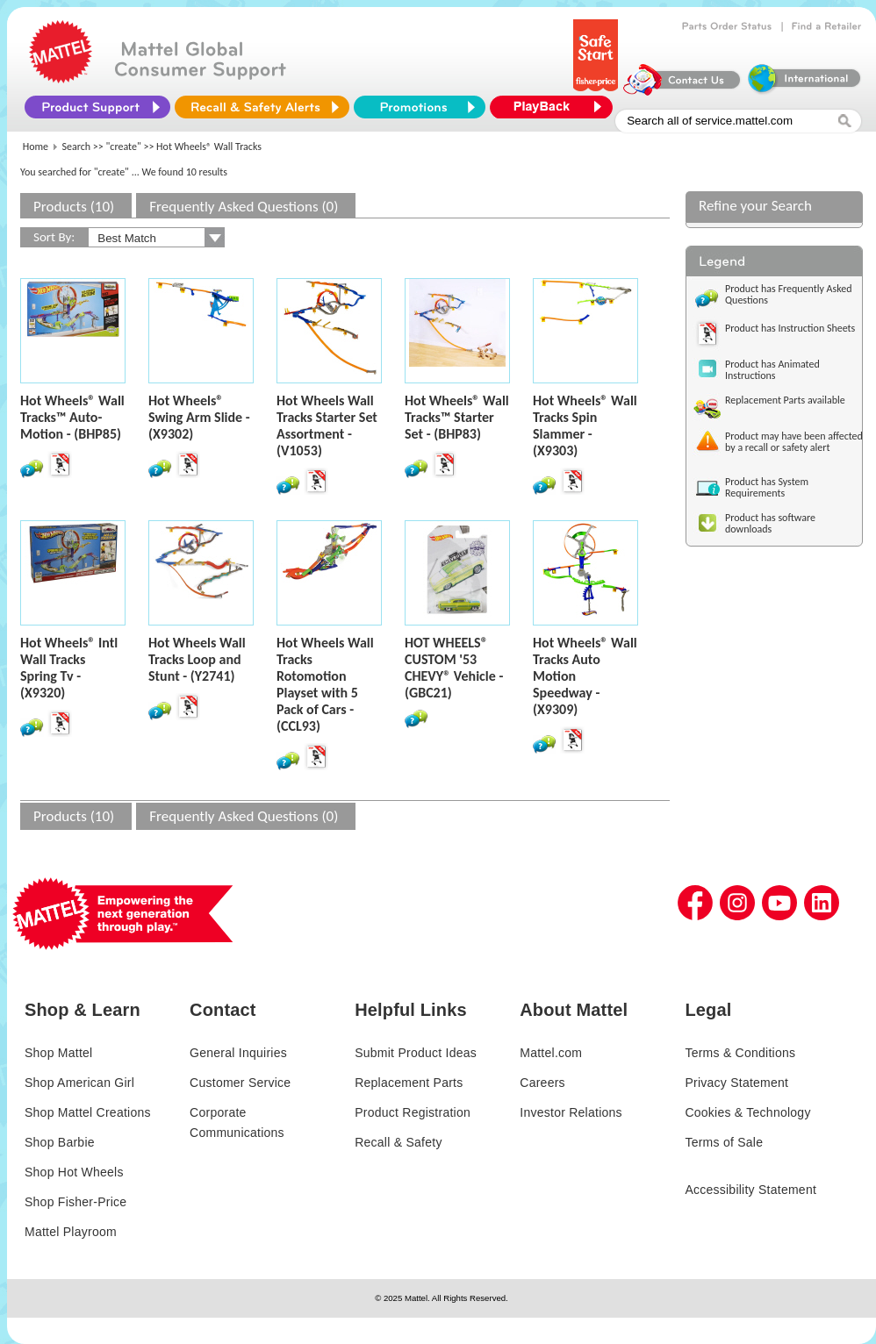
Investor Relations (571, 1112)
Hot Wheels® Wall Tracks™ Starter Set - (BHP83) (457, 417)
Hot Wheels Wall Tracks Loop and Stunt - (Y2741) (197, 659)
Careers (542, 1083)
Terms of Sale (724, 1142)
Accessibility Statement (750, 1190)
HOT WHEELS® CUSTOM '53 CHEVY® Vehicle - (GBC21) (454, 667)
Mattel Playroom (71, 1232)
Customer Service (240, 1083)
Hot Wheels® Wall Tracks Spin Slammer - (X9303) (585, 425)
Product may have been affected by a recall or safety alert (794, 442)
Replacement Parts (409, 1083)
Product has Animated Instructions (772, 370)
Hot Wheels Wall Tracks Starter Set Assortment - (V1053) (326, 425)
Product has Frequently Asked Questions (788, 294)
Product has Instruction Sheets (790, 328)
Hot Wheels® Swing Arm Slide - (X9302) (199, 417)
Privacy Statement (736, 1083)
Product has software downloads (770, 523)
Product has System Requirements (766, 487)
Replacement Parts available (785, 400)
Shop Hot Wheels (74, 1172)
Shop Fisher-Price (75, 1202)
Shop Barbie (60, 1142)
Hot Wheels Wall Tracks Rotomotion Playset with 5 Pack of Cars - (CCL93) (325, 684)
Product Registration (412, 1112)
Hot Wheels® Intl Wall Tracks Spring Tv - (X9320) (69, 667)
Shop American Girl (79, 1083)
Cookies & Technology (747, 1112)
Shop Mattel (58, 1053)
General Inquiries (238, 1053)
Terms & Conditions (740, 1053)
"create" (123, 146)
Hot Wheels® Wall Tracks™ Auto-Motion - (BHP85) (72, 417)
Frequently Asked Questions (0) (243, 206)
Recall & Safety (398, 1142)
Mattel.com (551, 1053)
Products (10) (73, 206)
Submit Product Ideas (416, 1053)
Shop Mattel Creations (88, 1112)
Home (35, 146)
